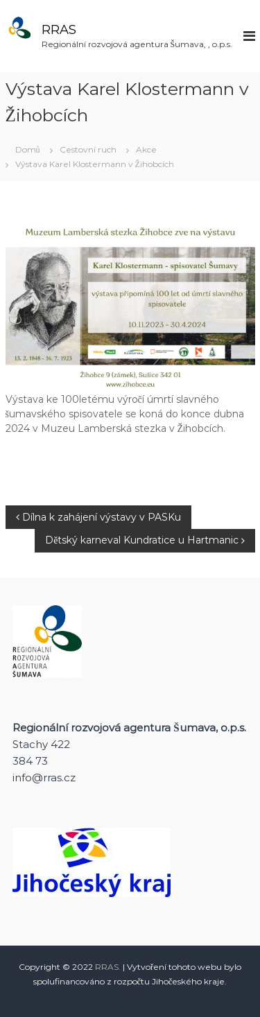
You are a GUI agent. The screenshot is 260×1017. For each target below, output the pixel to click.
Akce (146, 149)
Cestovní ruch (88, 149)
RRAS (59, 29)
